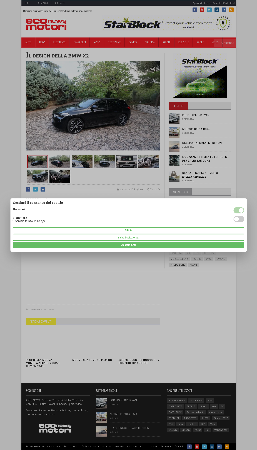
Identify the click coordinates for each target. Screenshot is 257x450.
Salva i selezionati (128, 237)
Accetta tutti (128, 244)
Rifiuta (129, 230)
